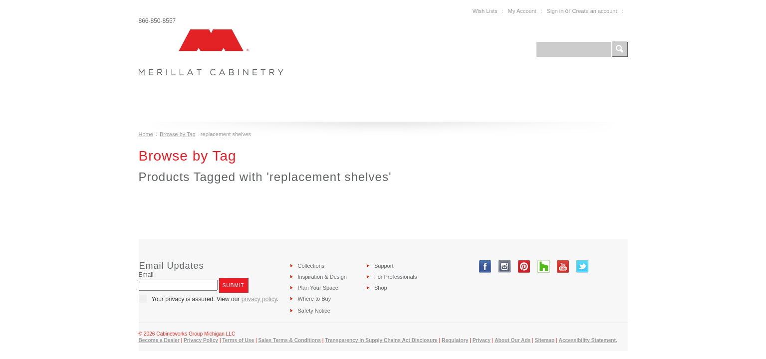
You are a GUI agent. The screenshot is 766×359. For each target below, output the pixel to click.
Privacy (482, 340)
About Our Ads (512, 340)
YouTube (563, 266)
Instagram (505, 266)
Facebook (485, 266)
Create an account (594, 11)
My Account (522, 11)
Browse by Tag (178, 134)
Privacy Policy (201, 340)
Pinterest (524, 266)
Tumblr (543, 266)
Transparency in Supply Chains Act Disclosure (381, 340)
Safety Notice (314, 311)
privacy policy (259, 299)
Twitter (582, 266)
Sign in (555, 11)
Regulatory (455, 340)
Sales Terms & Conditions (289, 340)
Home (146, 134)
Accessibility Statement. (588, 340)
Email (146, 274)
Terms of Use (238, 340)
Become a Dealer (159, 340)
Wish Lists (485, 11)
